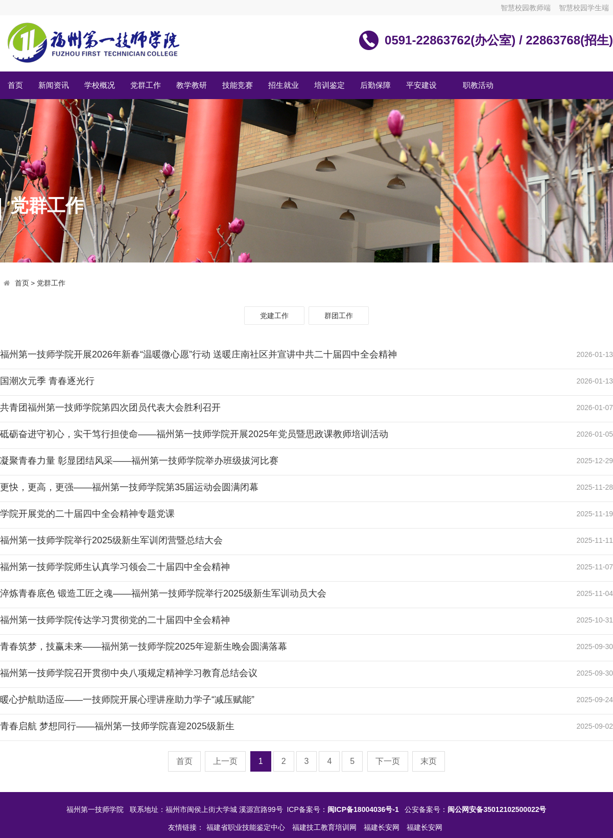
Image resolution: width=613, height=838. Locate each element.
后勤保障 (375, 85)
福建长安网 (383, 827)
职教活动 (478, 85)
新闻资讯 (53, 85)
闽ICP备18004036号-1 (363, 809)
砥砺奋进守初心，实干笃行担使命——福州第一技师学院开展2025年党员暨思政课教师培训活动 (194, 434)
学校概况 (99, 85)
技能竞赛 (237, 85)
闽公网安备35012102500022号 (496, 809)
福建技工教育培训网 (325, 827)
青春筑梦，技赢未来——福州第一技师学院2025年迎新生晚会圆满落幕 (143, 646)
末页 (428, 761)
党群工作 (145, 85)
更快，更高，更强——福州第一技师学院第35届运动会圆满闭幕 (129, 487)
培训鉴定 (329, 85)
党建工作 (274, 316)
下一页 (387, 761)
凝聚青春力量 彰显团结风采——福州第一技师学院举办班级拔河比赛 (139, 461)
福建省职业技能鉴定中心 (246, 827)
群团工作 (338, 316)
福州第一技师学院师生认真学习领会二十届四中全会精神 (115, 567)
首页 (15, 85)
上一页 (225, 761)
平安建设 (421, 85)
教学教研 (191, 85)
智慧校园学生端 (584, 8)
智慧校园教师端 (526, 8)
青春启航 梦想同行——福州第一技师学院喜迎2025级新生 (117, 726)
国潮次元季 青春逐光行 (47, 381)
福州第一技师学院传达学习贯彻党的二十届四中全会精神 (115, 620)
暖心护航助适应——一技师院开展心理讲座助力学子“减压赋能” (127, 700)
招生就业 (283, 85)
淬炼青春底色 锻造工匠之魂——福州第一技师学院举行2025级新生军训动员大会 (163, 593)
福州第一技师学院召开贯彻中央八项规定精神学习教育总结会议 (128, 673)
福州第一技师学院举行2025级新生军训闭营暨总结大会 (111, 540)
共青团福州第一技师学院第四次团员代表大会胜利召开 (110, 407)
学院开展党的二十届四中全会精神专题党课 (87, 514)
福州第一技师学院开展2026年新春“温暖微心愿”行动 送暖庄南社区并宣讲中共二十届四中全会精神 (198, 354)
